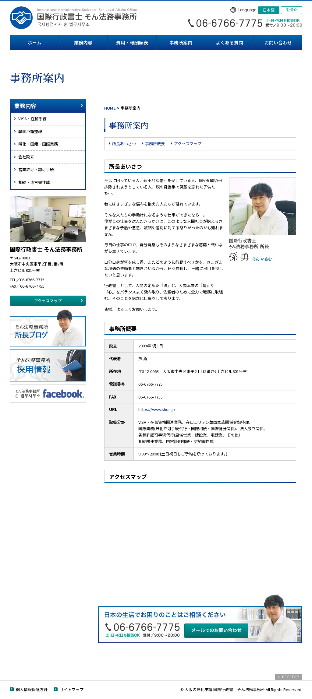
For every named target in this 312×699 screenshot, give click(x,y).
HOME (110, 108)
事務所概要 (155, 143)
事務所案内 (180, 42)
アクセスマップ (187, 143)
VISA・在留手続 (32, 118)
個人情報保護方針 (32, 689)
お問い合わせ (278, 42)
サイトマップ (71, 689)
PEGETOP (290, 676)
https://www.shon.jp (156, 409)
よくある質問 (229, 42)
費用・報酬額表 (132, 42)
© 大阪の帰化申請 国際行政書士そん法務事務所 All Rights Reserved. (241, 689)
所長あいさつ (124, 143)
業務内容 (83, 42)
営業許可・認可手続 (36, 169)
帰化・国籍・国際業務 (38, 144)
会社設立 (26, 157)
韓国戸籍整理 (30, 131)
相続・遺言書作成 (34, 182)
